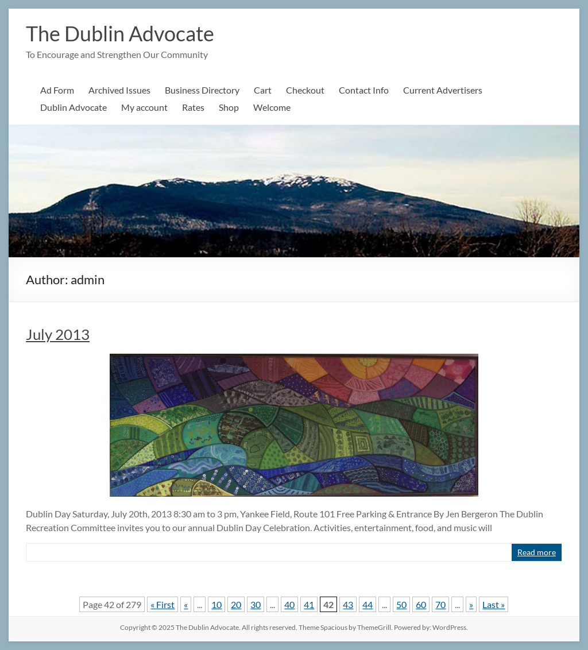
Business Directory (202, 89)
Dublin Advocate (73, 107)
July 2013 (58, 334)
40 (289, 604)
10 (216, 604)
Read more (536, 552)
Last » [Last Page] (493, 604)
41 (309, 604)
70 (440, 604)
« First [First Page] (162, 604)
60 (421, 604)
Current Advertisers (442, 89)
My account (144, 107)
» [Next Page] (471, 604)
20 (236, 604)
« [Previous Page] (186, 604)
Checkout (305, 89)
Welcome (272, 107)
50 (401, 604)
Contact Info (364, 89)
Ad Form (57, 89)
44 (367, 604)
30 (255, 604)
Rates (193, 107)
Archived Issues (119, 89)
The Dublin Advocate (120, 33)
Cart (263, 89)
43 (348, 604)
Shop (229, 107)
